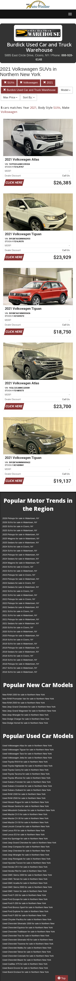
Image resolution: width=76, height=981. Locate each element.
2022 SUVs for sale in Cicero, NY (17, 591)
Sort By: (29, 97)
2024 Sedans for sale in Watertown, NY (20, 559)
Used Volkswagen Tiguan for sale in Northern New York (28, 749)
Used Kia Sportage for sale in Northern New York (25, 838)
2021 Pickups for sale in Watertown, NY (20, 619)
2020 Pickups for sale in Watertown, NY (20, 635)
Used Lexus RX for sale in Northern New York (23, 830)
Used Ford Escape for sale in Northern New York (24, 899)
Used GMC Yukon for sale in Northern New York (24, 891)
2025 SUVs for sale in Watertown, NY (19, 530)
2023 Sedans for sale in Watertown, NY (20, 587)
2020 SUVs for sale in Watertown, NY (19, 631)
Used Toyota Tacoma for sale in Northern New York (26, 774)
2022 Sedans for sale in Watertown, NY (20, 607)
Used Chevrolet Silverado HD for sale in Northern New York (27, 940)
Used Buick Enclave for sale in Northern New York (25, 972)
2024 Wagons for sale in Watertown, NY (20, 563)
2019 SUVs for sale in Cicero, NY (17, 639)
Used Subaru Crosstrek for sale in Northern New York (27, 786)
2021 (48, 82)
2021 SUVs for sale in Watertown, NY (19, 615)
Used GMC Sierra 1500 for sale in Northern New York (27, 875)
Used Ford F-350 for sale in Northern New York (24, 915)
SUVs (9, 82)
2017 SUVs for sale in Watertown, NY (19, 668)
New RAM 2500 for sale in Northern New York (23, 702)
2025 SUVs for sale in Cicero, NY (17, 526)
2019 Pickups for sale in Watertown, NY (20, 648)
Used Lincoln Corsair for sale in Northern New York (25, 826)
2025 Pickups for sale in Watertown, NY (20, 534)
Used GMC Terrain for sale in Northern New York (24, 879)
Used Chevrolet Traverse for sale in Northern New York (27, 944)
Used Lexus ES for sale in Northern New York (23, 834)
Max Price (10, 97)
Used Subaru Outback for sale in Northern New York (26, 790)
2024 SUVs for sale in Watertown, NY (19, 550)
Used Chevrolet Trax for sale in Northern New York (25, 935)
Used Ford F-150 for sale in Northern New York (24, 895)
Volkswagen (29, 82)
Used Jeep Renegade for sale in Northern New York (26, 859)
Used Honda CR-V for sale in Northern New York (24, 867)
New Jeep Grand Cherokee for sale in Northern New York (28, 707)
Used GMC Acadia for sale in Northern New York (24, 883)
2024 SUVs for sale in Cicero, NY (17, 546)
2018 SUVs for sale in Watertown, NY (19, 660)
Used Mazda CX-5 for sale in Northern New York (24, 814)
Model (65, 90)
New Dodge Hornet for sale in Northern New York (25, 723)
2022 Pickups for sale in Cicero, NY (18, 599)
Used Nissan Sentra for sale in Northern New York (25, 806)
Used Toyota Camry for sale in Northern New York (25, 770)
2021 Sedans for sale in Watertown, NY (20, 623)
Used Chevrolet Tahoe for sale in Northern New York (26, 952)
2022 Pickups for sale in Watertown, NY (20, 603)
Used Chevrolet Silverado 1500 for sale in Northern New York (28, 924)
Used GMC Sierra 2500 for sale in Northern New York (27, 887)
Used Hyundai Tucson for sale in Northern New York (26, 863)
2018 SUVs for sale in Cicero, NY (17, 656)
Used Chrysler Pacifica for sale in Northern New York (26, 919)
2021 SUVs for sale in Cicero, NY (17, 611)
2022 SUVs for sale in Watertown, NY (19, 595)
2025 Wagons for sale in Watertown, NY (20, 538)
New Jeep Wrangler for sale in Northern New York (25, 715)
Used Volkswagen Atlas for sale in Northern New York (27, 745)
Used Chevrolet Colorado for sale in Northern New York (28, 956)
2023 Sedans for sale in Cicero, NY (18, 583)
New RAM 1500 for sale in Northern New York (23, 694)
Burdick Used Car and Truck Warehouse (29, 90)
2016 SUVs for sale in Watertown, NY (19, 672)
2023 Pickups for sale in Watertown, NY (20, 579)
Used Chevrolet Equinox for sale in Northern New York (27, 927)
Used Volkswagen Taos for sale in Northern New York (27, 753)
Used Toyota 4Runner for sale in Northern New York (26, 778)
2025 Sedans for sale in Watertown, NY (20, 542)
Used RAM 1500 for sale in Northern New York (23, 794)
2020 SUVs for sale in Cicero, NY (17, 627)
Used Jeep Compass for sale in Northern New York (25, 846)
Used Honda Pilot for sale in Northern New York (24, 871)
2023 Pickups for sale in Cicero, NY (18, 575)
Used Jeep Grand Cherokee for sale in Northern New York (29, 842)
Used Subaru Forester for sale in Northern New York (26, 782)
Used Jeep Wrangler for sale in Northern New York (25, 855)
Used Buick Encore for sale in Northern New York (25, 968)
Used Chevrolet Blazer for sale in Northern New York (26, 960)
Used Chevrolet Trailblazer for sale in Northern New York (28, 931)
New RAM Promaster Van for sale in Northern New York (28, 698)
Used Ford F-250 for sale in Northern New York (24, 903)
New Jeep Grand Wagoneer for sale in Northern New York (29, 711)
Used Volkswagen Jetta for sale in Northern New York (27, 757)
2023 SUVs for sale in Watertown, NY (19, 571)
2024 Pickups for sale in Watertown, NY (20, 555)
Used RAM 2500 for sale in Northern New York (23, 798)
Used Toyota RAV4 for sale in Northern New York (25, 762)
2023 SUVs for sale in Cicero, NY (17, 567)
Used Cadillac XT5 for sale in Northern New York (24, 964)
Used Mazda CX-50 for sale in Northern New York (25, 822)
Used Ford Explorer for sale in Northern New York (25, 911)
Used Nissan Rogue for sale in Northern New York (25, 802)
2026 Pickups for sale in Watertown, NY (20, 518)
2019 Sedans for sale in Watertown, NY (20, 652)
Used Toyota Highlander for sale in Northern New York (27, 766)
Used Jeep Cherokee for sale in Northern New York (26, 850)
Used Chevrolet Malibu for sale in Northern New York (26, 948)
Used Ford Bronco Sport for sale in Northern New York (27, 907)
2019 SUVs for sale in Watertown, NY (19, 643)
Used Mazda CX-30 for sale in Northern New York (25, 818)
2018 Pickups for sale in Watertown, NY (20, 664)
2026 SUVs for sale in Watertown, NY (19, 522)
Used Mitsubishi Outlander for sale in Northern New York (28, 810)
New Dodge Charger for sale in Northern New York (25, 719)
